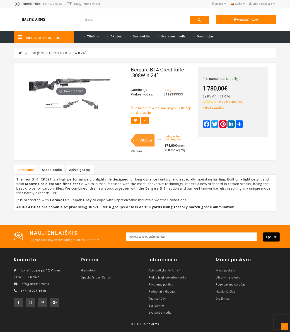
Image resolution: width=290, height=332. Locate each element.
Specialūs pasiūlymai (96, 277)
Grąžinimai (223, 298)
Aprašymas (26, 170)
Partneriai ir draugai (162, 291)
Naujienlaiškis (225, 291)
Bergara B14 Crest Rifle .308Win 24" (59, 53)
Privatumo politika (160, 284)
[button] (136, 151)
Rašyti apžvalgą (213, 107)
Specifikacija (52, 170)
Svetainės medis (173, 36)
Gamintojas (205, 36)
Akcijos (116, 36)
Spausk (271, 237)
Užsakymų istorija (228, 277)
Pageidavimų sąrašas (231, 284)
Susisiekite (141, 36)
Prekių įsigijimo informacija (167, 277)
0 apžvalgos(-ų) (230, 101)
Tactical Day (157, 298)
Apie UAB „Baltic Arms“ (164, 270)
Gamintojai (88, 270)
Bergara (170, 90)
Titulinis (93, 36)
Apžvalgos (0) (79, 170)
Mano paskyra (225, 270)
